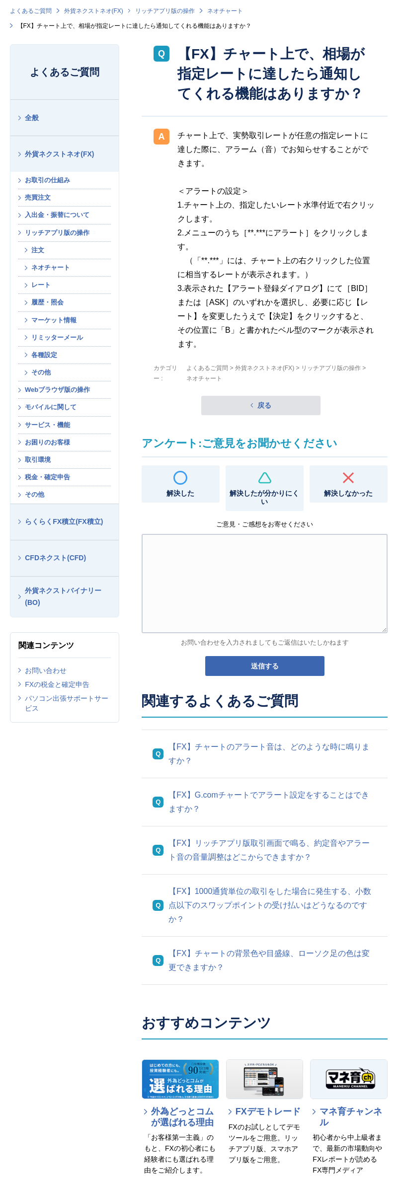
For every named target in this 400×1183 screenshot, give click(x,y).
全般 (32, 118)
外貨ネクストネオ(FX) (93, 10)
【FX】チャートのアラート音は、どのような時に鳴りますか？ (268, 753)
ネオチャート (225, 10)
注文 (37, 250)
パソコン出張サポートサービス (66, 703)
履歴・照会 (47, 302)
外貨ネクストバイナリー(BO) (63, 597)
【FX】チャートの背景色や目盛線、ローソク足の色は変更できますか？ (268, 960)
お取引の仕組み (47, 180)
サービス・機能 (47, 425)
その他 (41, 372)
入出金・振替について (57, 215)
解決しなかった (348, 493)
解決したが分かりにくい (264, 497)
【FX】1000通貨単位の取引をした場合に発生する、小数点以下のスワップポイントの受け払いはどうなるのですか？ (269, 905)
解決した (180, 493)
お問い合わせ (46, 670)
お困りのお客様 (47, 442)
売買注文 (38, 197)
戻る (264, 405)
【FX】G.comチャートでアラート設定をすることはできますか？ (268, 802)
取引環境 (38, 459)
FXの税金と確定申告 (57, 684)
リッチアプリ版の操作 (165, 10)
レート (41, 285)
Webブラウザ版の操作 (57, 389)
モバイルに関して (51, 407)
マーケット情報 (54, 320)
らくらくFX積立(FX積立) (64, 521)
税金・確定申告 (47, 477)
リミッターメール (57, 337)
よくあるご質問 (31, 10)
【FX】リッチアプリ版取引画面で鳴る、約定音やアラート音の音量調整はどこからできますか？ (268, 850)
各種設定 (44, 355)
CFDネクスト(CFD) (55, 558)
